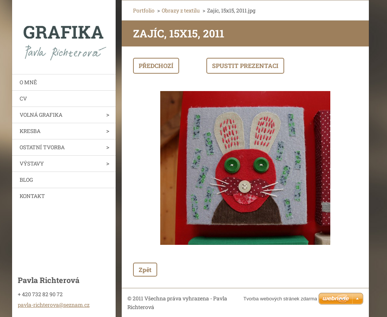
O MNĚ (28, 82)
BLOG (26, 179)
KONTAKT (32, 195)
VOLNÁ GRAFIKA (41, 114)
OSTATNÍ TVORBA (42, 147)
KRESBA (30, 131)
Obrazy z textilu (181, 10)
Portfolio (144, 10)
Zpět (145, 270)
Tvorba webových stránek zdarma (280, 299)
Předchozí (156, 66)
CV (23, 98)
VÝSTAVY (32, 163)
